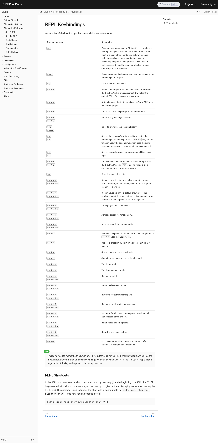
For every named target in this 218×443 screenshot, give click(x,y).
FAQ (6, 80)
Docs (18, 4)
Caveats (7, 72)
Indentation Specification (15, 68)
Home (6, 16)
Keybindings (11, 44)
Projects (189, 4)
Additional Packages (13, 84)
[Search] (168, 4)
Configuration (12, 48)
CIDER (7, 4)
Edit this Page (210, 12)
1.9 (197, 12)
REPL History (12, 52)
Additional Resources (14, 88)
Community (206, 4)
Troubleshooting (11, 76)
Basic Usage (11, 40)
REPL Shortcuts (171, 23)
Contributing (9, 92)
